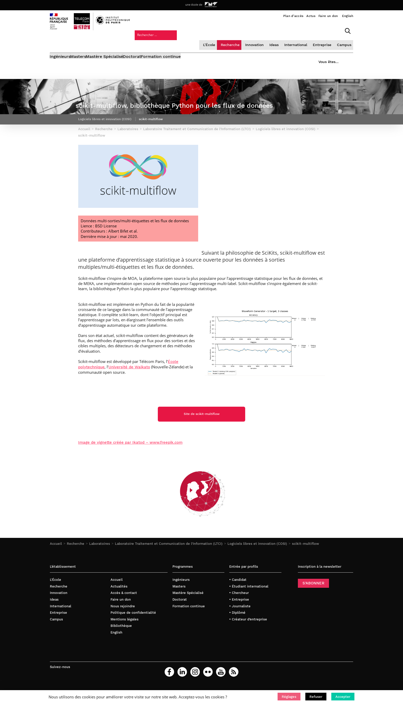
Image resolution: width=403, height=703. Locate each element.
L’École (168, 29)
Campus (299, 29)
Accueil (56, 561)
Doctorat (156, 43)
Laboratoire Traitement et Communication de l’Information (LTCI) (169, 561)
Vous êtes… (324, 41)
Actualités (119, 603)
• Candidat (237, 597)
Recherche (189, 29)
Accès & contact (124, 610)
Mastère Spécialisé (120, 43)
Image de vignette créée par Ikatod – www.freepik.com (130, 459)
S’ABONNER (313, 600)
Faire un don (328, 16)
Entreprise (278, 29)
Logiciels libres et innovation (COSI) (257, 561)
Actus (310, 16)
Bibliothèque (121, 643)
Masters (86, 43)
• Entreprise (239, 616)
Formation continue (193, 43)
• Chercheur (239, 610)
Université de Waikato (129, 383)
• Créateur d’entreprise (248, 636)
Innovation (212, 29)
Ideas (231, 29)
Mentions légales (125, 636)
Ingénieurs (60, 43)
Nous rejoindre (123, 623)
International (253, 29)
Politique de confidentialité (133, 629)
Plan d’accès (293, 16)
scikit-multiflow (305, 561)
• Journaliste (240, 623)
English (347, 16)
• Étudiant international (248, 603)
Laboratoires (99, 561)
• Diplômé (237, 629)
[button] (289, 696)
